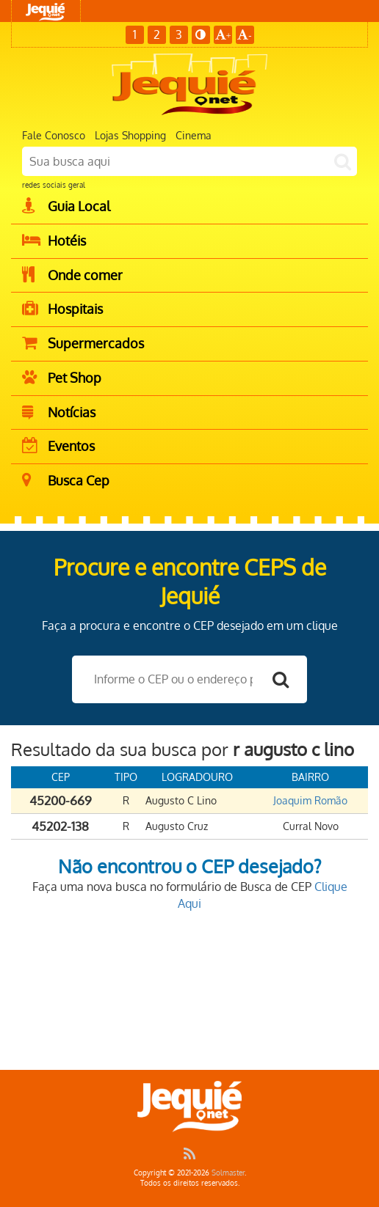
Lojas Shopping (130, 135)
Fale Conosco (53, 135)
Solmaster (228, 1172)
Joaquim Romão (310, 800)
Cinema (194, 135)
